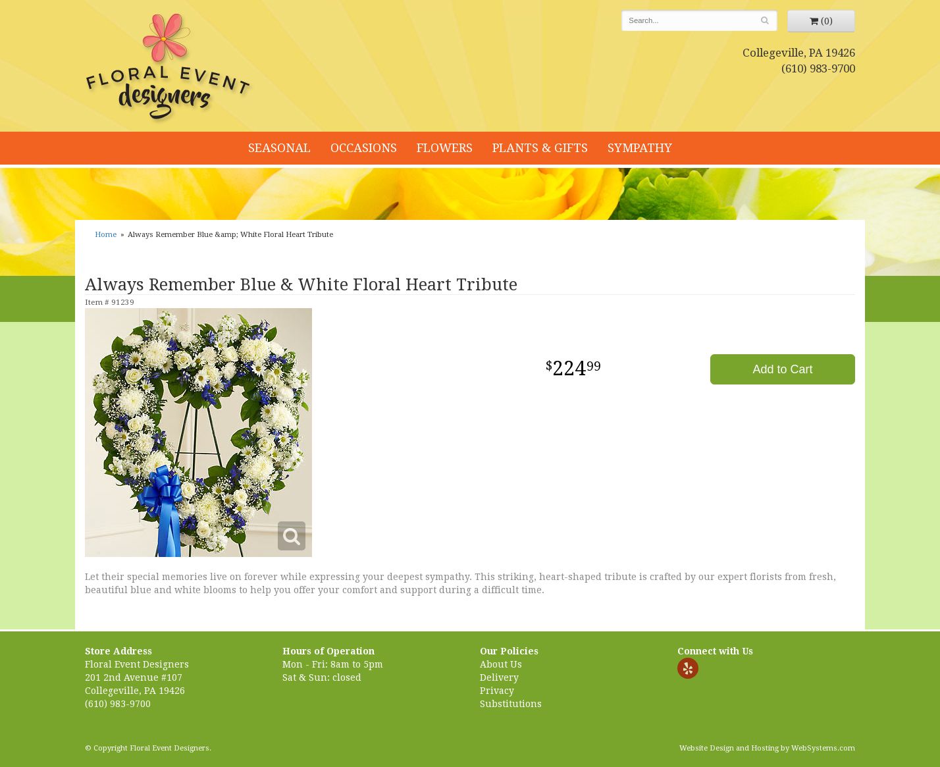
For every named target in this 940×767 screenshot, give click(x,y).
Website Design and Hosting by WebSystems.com (767, 748)
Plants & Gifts (540, 148)
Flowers (445, 148)
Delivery (499, 677)
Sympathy (640, 148)
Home (106, 234)
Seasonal (279, 148)
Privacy (497, 690)
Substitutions (511, 704)
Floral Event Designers (170, 69)
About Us (501, 664)
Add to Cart (782, 369)
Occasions (363, 148)
